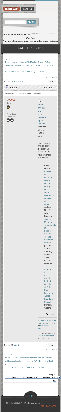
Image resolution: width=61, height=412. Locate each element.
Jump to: (52, 375)
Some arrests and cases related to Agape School (42, 114)
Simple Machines (35, 403)
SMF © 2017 (21, 403)
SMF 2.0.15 (10, 403)
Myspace (41, 328)
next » (54, 77)
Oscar (12, 99)
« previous (46, 77)
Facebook (44, 326)
